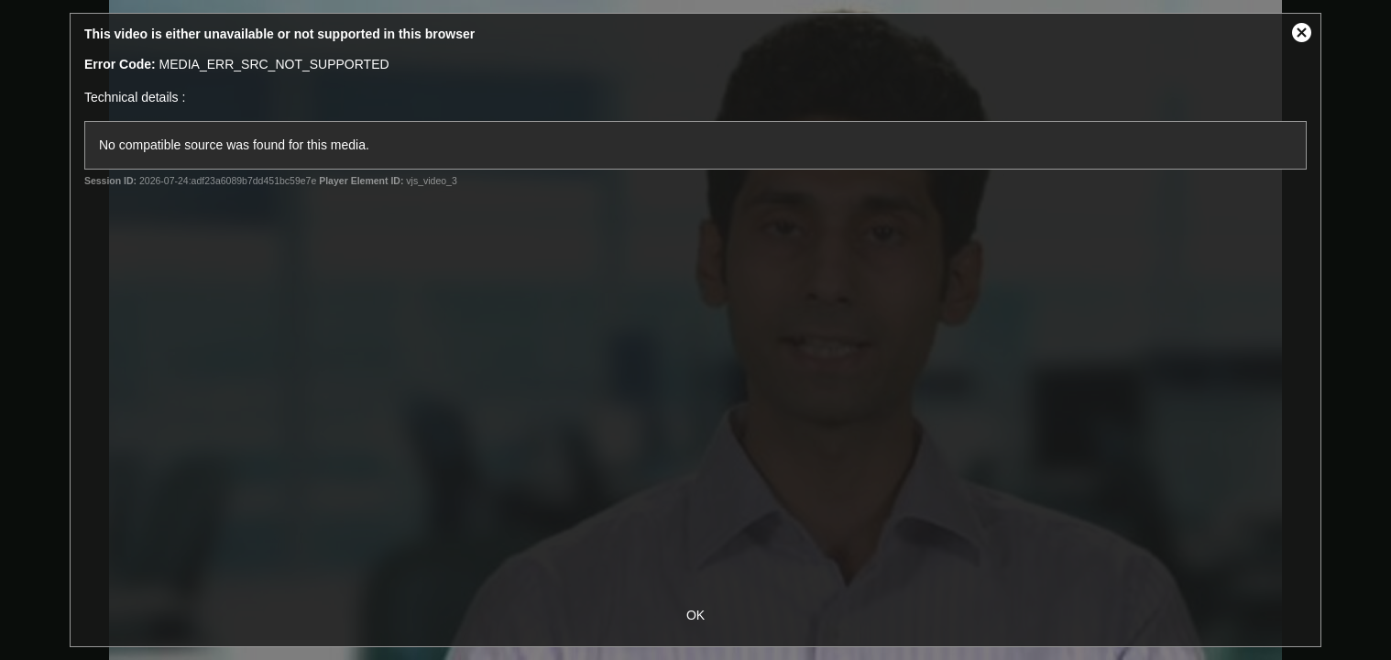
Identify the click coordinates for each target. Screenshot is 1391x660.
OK (695, 615)
